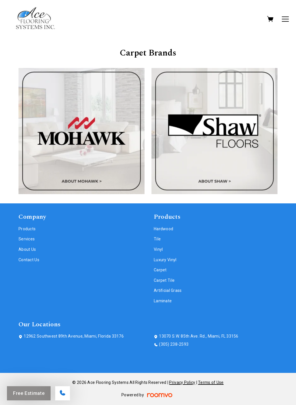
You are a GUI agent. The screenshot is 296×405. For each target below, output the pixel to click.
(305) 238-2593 (173, 344)
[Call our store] (62, 393)
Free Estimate (29, 393)
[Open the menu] (285, 19)
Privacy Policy (182, 382)
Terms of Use (210, 382)
